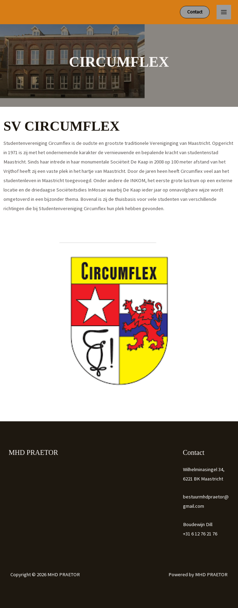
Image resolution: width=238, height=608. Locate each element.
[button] (195, 12)
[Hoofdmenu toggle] (224, 12)
